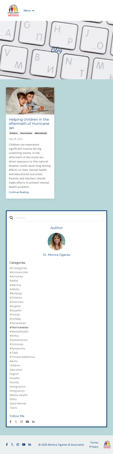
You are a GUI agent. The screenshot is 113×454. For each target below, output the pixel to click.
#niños (14, 335)
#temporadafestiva (22, 357)
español (15, 378)
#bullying (16, 293)
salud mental (18, 403)
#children (14, 133)
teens (13, 407)
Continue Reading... (19, 192)
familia (14, 382)
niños (13, 399)
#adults (15, 289)
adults (14, 361)
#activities (16, 276)
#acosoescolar (19, 272)
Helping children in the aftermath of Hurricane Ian (29, 123)
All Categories (18, 268)
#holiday (15, 319)
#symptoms (17, 348)
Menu (29, 10)
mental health (19, 395)
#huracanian (18, 323)
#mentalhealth (41, 133)
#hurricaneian (26, 133)
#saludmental (18, 340)
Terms (94, 442)
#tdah (14, 352)
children (15, 365)
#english (15, 306)
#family (15, 314)
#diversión (16, 302)
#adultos (15, 285)
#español (15, 310)
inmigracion (17, 391)
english (14, 374)
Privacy (93, 446)
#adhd (14, 280)
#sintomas (16, 344)
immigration (17, 386)
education (16, 369)
